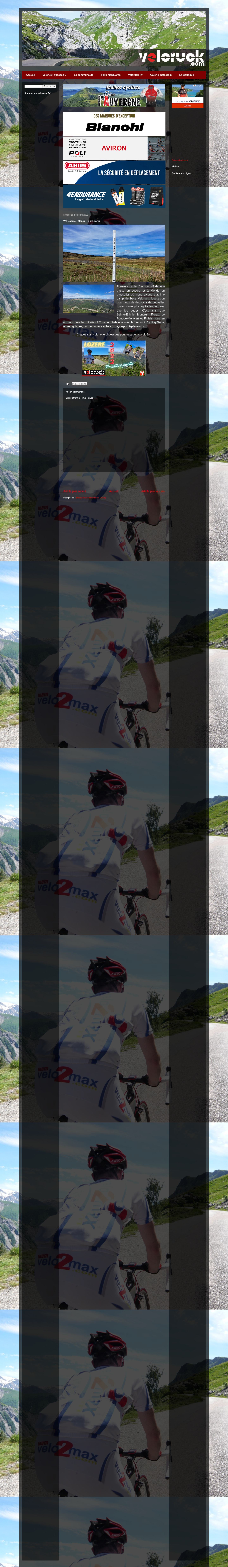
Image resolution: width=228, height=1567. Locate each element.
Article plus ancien (153, 491)
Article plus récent (74, 491)
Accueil (30, 75)
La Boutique (186, 75)
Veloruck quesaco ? (54, 75)
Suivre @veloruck (180, 160)
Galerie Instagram (161, 75)
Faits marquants (111, 75)
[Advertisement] (114, 480)
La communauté (83, 75)
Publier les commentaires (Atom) (91, 498)
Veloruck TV (135, 75)
